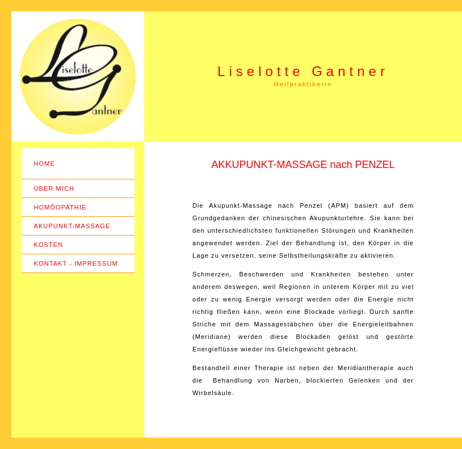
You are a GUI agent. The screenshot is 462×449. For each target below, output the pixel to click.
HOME (44, 163)
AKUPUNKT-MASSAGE (72, 226)
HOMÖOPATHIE (60, 207)
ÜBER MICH (54, 188)
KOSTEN (49, 244)
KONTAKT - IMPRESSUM (76, 263)
